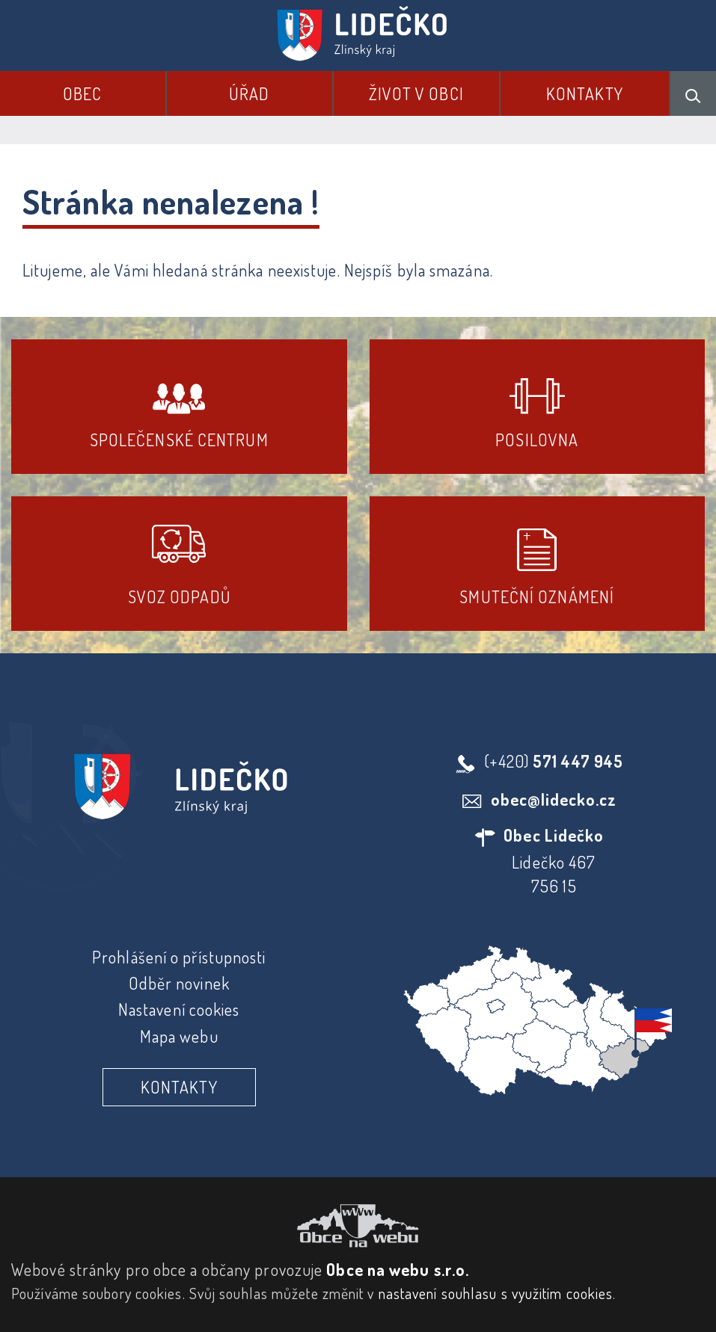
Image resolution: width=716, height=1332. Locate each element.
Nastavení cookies (179, 1009)
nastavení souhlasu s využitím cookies (496, 1293)
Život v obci (416, 93)
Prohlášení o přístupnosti (179, 956)
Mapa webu (179, 1036)
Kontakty (584, 93)
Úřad (249, 93)
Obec (82, 93)
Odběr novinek (179, 982)
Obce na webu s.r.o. (397, 1269)
